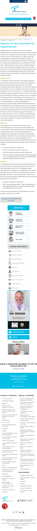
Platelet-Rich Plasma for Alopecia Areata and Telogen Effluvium (27, 431)
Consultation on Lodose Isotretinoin (26, 412)
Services (18, 208)
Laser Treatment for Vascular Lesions (9, 455)
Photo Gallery (18, 342)
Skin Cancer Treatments (19, 233)
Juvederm (5, 428)
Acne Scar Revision (7, 398)
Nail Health (23, 481)
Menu (18, 25)
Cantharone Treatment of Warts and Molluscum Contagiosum (27, 407)
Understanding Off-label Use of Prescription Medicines (27, 460)
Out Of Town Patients (17, 279)
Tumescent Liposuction (8, 489)
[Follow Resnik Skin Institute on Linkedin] (20, 512)
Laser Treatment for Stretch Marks (9, 443)
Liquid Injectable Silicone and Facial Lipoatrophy (9, 434)
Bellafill (4, 403)
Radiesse (5, 474)
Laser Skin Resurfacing (8, 440)
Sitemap (19, 523)
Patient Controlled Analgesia (9, 467)
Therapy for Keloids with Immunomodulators (26, 451)
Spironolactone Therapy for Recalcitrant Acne (27, 439)
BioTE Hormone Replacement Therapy (8, 406)
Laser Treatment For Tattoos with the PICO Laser (9, 451)
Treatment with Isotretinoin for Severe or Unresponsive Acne (27, 455)
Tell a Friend (32, 523)
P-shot (4, 465)
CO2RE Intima (6, 420)
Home (2, 39)
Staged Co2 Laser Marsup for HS (27, 436)
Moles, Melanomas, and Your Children (27, 478)
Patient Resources (18, 246)
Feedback (25, 523)
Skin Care (18, 239)
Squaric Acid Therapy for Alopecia (26, 443)
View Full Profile (18, 318)
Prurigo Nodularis (24, 469)
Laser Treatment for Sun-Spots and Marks (8, 447)
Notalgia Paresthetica (26, 486)
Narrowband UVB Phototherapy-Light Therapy (27, 415)
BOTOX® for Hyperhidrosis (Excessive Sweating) (27, 403)
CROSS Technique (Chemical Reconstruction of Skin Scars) (9, 416)
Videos (15, 337)
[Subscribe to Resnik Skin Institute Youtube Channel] (23, 512)
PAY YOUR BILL (26, 19)
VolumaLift (5, 492)
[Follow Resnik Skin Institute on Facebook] (13, 512)
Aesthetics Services (19, 226)
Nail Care (22, 483)
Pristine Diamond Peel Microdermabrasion (8, 470)
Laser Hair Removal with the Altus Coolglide (9, 437)
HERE (22, 369)
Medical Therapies (18, 39)
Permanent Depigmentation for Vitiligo (27, 423)
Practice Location (18, 376)
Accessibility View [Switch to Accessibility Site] (19, 1)
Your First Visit (15, 271)
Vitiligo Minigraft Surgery (26, 463)
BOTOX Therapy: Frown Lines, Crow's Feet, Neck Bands (8, 411)
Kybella (4, 431)
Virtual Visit (15, 288)
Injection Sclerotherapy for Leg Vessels (9, 425)
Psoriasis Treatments (25, 488)
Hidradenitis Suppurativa (26, 475)
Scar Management (7, 476)
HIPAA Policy (25, 525)
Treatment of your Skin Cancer (26, 491)
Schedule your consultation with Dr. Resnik (11, 199)
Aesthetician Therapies (8, 401)
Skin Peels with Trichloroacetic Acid (7, 483)
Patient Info (8, 39)
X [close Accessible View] (10, 1)
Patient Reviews (16, 283)
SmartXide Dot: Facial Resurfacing (7, 486)
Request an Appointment (13, 19)
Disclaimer (8, 523)
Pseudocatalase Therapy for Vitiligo (27, 427)
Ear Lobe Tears (6, 422)
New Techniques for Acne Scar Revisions (9, 462)
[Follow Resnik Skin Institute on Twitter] (17, 512)
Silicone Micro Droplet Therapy (8, 479)
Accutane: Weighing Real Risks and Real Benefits (27, 399)
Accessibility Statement (14, 525)
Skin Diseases (23, 472)
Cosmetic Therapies (19, 220)
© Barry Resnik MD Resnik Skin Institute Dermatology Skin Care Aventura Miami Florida (19, 520)
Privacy (14, 523)
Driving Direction (18, 382)
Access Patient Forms (17, 275)
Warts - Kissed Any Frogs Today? (26, 466)
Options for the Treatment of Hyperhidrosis (27, 419)
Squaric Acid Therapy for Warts (26, 447)
